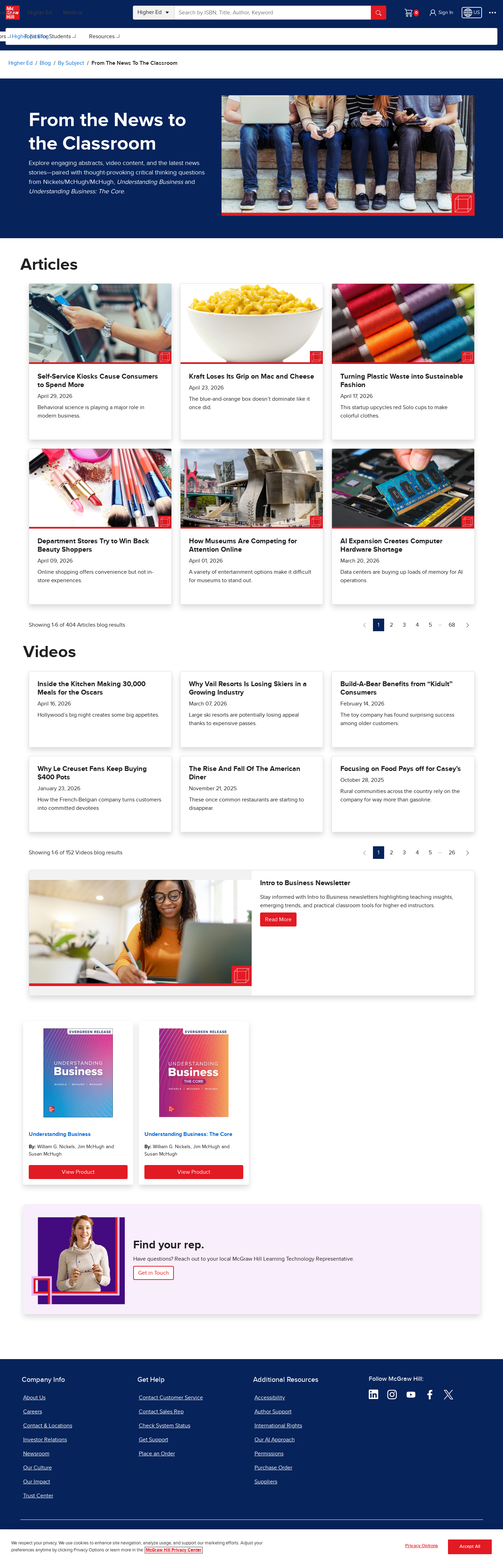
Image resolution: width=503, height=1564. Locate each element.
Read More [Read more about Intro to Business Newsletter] (278, 919)
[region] (251, 1546)
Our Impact (36, 1481)
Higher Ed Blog (30, 36)
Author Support (273, 1411)
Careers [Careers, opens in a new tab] (32, 1411)
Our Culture (37, 1467)
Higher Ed (71, 12)
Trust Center (38, 1495)
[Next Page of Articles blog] (468, 625)
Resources (252, 36)
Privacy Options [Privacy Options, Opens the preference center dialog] (421, 1546)
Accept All (470, 1546)
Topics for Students (197, 36)
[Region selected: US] (472, 12)
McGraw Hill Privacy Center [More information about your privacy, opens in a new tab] (174, 1550)
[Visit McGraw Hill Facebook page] (430, 1394)
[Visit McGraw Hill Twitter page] (448, 1394)
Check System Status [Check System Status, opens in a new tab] (164, 1425)
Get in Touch (153, 1273)
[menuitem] (73, 36)
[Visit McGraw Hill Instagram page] (392, 1394)
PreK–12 (37, 12)
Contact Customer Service (171, 1397)
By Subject (74, 36)
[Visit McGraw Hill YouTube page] (411, 1394)
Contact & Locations (47, 1425)
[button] (441, 13)
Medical (103, 12)
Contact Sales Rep (161, 1411)
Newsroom (36, 1453)
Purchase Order (273, 1467)
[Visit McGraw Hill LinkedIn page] (373, 1394)
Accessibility (269, 1397)
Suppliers (265, 1481)
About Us (34, 1397)
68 (453, 624)
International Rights (278, 1425)
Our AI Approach (274, 1439)
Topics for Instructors (131, 36)
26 (453, 851)
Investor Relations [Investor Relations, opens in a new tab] (45, 1439)
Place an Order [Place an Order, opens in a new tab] (157, 1453)
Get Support (153, 1439)
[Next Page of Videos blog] (468, 852)
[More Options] (492, 13)
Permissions (269, 1453)
